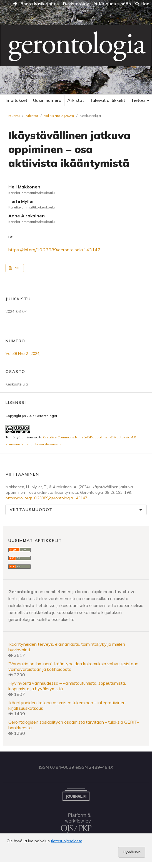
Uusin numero (47, 100)
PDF (16, 268)
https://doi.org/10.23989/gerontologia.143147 (54, 249)
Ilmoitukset (15, 100)
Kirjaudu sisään (112, 3)
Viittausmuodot (31, 509)
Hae (142, 3)
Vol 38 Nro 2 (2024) (59, 116)
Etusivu (14, 116)
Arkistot (75, 100)
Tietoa (138, 100)
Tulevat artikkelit (107, 100)
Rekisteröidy (76, 3)
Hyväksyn (132, 851)
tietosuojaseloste (66, 840)
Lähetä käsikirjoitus (36, 3)
